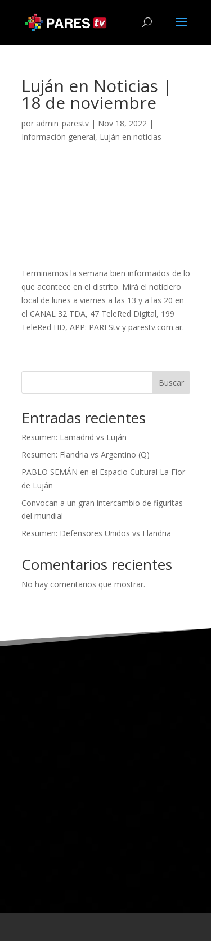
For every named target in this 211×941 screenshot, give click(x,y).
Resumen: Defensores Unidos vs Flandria (96, 533)
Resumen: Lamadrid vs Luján (74, 437)
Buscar (171, 382)
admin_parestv (62, 123)
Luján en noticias (130, 136)
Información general (58, 136)
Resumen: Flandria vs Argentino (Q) (85, 454)
